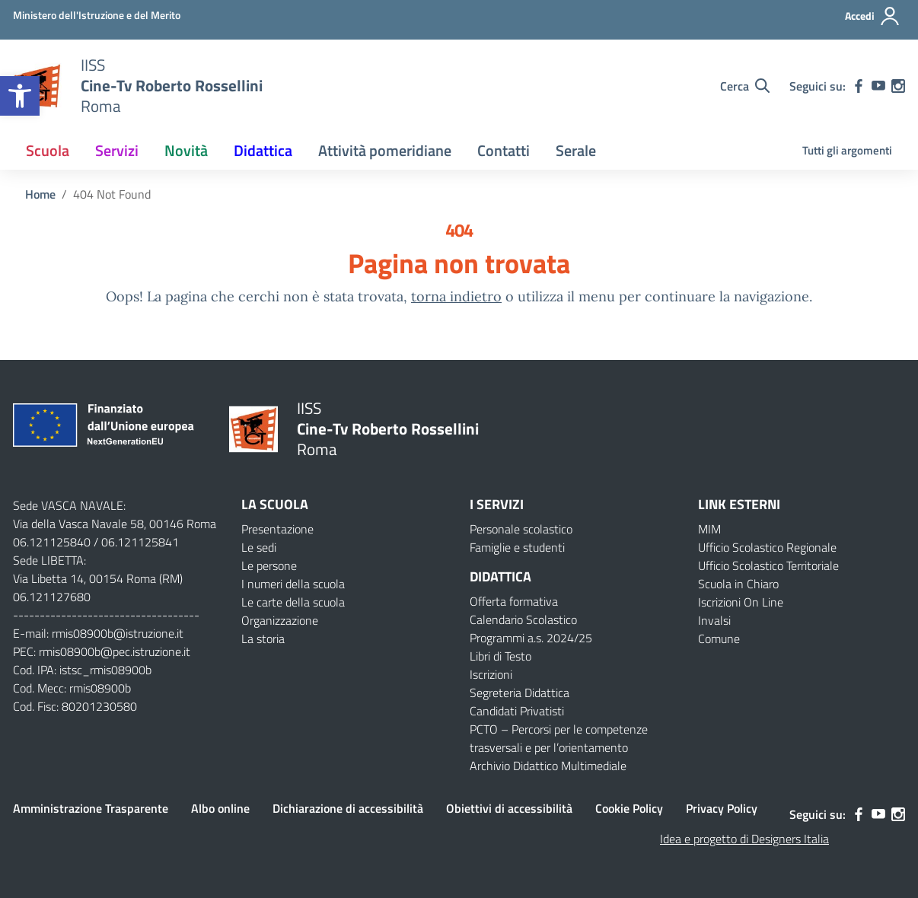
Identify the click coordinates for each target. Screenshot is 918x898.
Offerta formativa (514, 601)
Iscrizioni (491, 674)
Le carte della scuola (293, 602)
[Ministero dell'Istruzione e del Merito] (96, 15)
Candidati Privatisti (517, 711)
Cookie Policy (629, 808)
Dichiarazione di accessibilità (348, 808)
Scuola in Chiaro (738, 584)
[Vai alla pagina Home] (40, 194)
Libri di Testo (500, 656)
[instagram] (898, 86)
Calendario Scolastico (523, 619)
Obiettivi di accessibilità (509, 808)
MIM (709, 529)
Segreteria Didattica (519, 692)
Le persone (269, 565)
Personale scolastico (521, 529)
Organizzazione (279, 620)
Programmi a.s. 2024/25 (531, 638)
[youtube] (878, 86)
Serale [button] (576, 150)
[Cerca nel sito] (745, 86)
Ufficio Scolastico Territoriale (768, 565)
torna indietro (456, 296)
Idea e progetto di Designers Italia (744, 839)
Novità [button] (186, 150)
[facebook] (858, 86)
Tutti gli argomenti (847, 150)
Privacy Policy (721, 808)
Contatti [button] (503, 150)
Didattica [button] (263, 150)
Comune (719, 638)
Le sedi (258, 547)
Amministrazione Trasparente (90, 808)
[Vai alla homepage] (172, 85)
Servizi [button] (117, 150)
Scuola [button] (47, 150)
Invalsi (714, 620)
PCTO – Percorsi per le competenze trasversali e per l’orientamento (559, 738)
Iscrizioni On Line (740, 602)
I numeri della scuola (293, 584)
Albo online (220, 808)
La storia (263, 638)
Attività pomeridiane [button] (384, 150)
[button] (20, 96)
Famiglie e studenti (517, 547)
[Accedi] (872, 16)
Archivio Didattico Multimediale (548, 765)
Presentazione (277, 529)
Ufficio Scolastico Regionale (767, 547)
